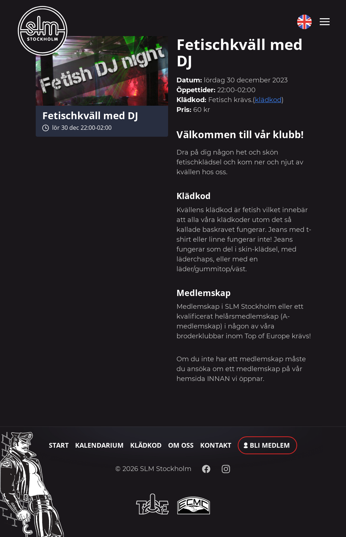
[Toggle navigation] (325, 21)
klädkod (268, 100)
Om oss (181, 445)
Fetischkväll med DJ (90, 115)
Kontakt (215, 445)
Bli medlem (270, 445)
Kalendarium (99, 445)
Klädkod (146, 445)
